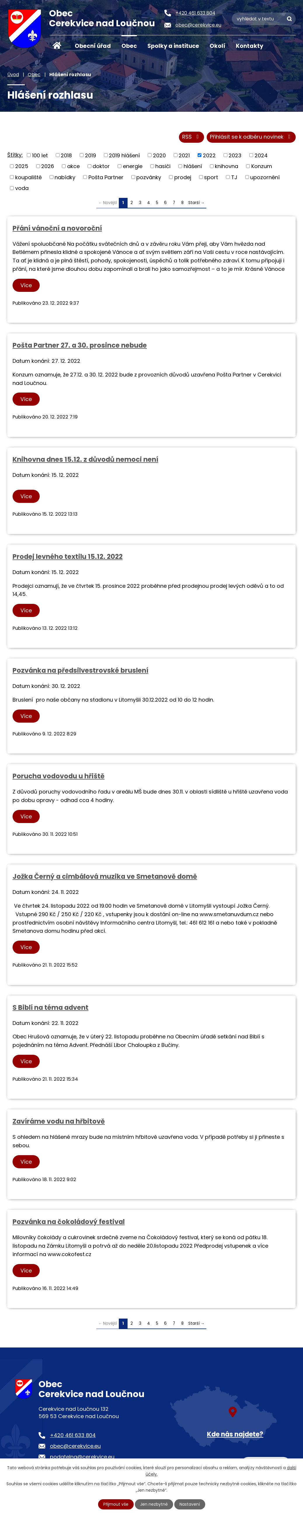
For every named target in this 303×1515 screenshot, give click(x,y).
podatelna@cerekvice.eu (82, 1456)
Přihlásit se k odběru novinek (251, 137)
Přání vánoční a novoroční (57, 228)
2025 (21, 166)
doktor (101, 166)
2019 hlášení (124, 155)
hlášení (193, 166)
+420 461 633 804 (73, 1435)
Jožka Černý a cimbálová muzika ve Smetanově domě (105, 876)
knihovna (226, 166)
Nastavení (190, 1504)
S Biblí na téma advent (50, 1007)
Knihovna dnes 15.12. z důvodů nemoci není (85, 459)
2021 (184, 155)
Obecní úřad (93, 46)
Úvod (57, 45)
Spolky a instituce (173, 46)
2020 (159, 155)
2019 (90, 155)
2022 (209, 155)
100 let (40, 155)
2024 (261, 155)
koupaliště (28, 177)
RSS (191, 137)
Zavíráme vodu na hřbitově (59, 1121)
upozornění (265, 177)
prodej (182, 177)
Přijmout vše (115, 1504)
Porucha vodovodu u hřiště (59, 776)
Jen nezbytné (154, 1504)
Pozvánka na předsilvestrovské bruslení (80, 670)
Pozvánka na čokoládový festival (69, 1221)
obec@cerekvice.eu (75, 1446)
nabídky (65, 177)
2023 (235, 155)
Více (26, 285)
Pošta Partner (105, 177)
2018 (66, 155)
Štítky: (15, 154)
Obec (129, 46)
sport (211, 177)
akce (73, 166)
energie (132, 166)
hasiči (162, 166)
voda (22, 188)
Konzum (261, 166)
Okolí (217, 46)
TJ (234, 177)
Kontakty (249, 46)
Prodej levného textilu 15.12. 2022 (68, 556)
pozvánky (148, 177)
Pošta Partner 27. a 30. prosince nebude (80, 345)
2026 (47, 166)
